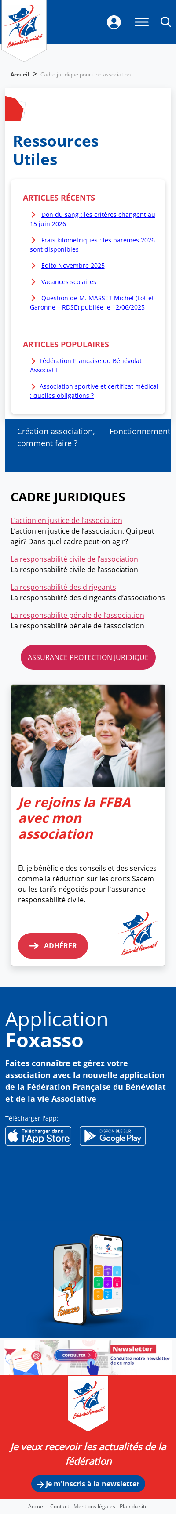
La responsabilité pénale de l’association (77, 615)
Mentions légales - (96, 1506)
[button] (166, 21)
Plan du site (134, 1506)
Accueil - (39, 1506)
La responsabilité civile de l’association (74, 559)
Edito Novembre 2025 (73, 265)
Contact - (61, 1506)
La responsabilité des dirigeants (63, 587)
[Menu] (142, 22)
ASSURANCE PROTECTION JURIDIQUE (88, 657)
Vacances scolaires (68, 282)
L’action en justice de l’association (66, 520)
